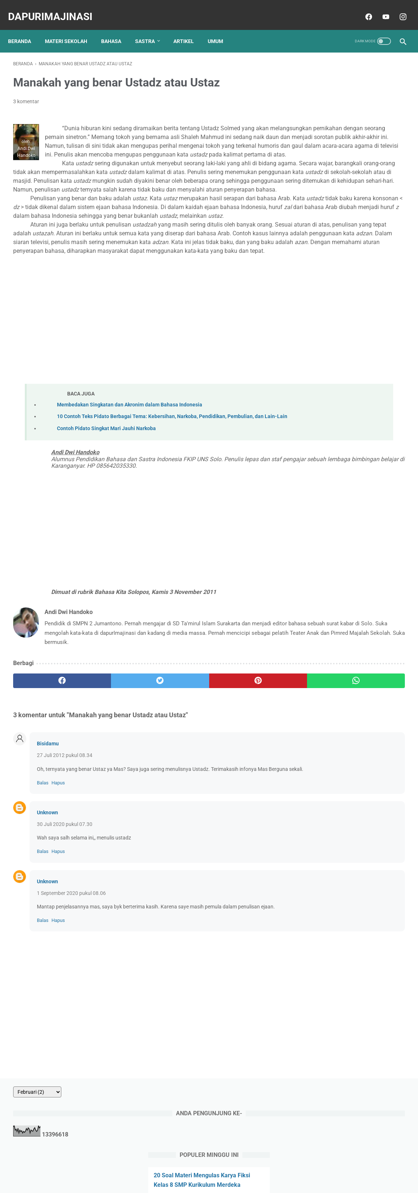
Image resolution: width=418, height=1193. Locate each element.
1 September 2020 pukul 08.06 (71, 973)
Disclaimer (238, 1166)
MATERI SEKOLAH (71, 29)
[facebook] (363, 9)
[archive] (326, 58)
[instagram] (397, 9)
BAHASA (116, 29)
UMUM (220, 29)
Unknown (47, 892)
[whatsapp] (243, 752)
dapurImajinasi (55, 9)
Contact (172, 1166)
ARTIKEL (189, 29)
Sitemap (267, 1166)
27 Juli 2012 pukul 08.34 (64, 827)
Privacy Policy (204, 1166)
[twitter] (112, 752)
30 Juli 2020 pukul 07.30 (64, 904)
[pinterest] (177, 752)
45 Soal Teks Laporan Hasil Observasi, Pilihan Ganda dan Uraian (345, 345)
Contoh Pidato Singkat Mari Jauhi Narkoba (106, 490)
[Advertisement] (161, 369)
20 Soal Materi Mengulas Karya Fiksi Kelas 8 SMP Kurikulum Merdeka (348, 151)
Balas (43, 862)
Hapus (58, 862)
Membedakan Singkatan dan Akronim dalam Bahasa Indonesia (129, 459)
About (149, 1166)
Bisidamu (48, 815)
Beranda (24, 29)
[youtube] (380, 9)
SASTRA (150, 29)
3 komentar (26, 94)
